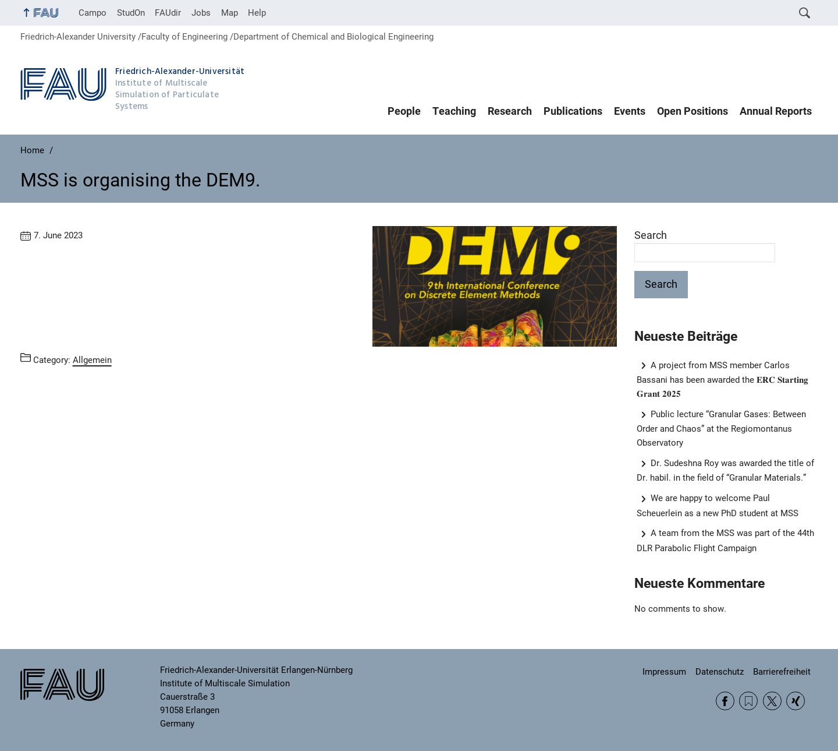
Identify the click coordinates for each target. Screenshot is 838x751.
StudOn (131, 13)
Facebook (725, 701)
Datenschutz (719, 672)
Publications (573, 111)
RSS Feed (748, 701)
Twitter (772, 701)
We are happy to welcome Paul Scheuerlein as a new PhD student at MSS (717, 505)
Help (257, 13)
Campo (92, 13)
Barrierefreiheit (782, 672)
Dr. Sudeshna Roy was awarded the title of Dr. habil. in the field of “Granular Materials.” (726, 470)
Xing (795, 701)
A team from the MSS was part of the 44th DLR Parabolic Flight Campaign (726, 540)
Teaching (454, 111)
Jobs (201, 13)
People (404, 111)
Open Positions (692, 111)
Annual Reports (776, 111)
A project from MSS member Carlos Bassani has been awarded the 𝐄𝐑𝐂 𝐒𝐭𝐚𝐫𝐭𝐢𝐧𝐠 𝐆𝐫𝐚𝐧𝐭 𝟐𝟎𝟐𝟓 (722, 379)
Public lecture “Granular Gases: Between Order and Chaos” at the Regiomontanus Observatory (722, 428)
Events (629, 111)
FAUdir (168, 13)
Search (650, 235)
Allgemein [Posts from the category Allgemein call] (92, 360)
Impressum (664, 672)
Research (510, 111)
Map (229, 13)
